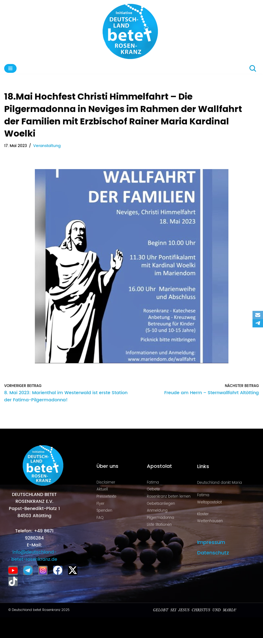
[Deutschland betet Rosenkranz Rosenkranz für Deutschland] (132, 31)
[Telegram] (257, 323)
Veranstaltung (47, 146)
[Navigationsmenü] (10, 68)
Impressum (211, 542)
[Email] (257, 315)
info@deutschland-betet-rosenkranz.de (34, 556)
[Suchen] (252, 68)
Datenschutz (213, 552)
